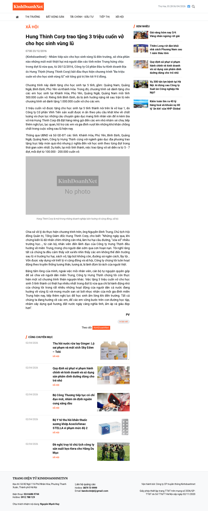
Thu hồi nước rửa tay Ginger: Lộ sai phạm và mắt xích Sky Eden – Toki (73, 347)
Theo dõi (87, 327)
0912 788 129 (28, 497)
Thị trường (32, 16)
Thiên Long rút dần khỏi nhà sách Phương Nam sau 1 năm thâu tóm (166, 49)
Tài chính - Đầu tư (81, 16)
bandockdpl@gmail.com (95, 491)
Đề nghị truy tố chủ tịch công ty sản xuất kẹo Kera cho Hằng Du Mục (73, 448)
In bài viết (123, 321)
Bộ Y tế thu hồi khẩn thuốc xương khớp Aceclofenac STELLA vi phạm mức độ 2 (70, 424)
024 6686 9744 (31, 494)
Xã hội (120, 16)
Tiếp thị (104, 16)
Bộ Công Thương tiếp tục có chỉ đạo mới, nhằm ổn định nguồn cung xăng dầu (74, 399)
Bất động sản (55, 16)
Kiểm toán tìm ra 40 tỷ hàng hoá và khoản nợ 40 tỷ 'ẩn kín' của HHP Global (165, 105)
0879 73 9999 (90, 487)
